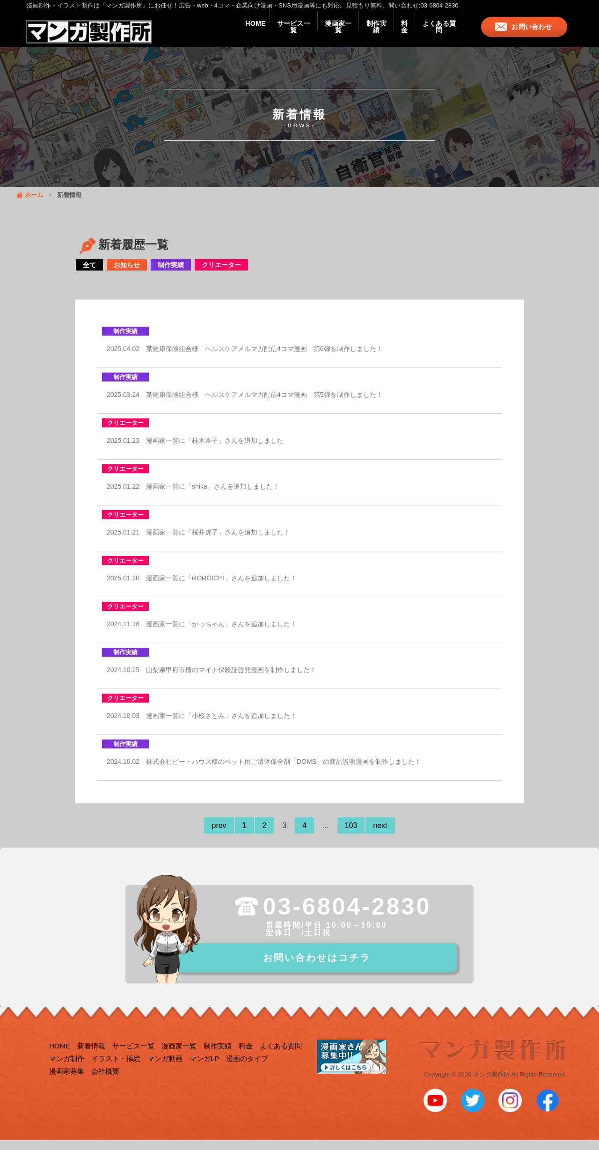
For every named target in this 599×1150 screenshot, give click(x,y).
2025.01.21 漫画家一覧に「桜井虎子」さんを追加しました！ (198, 541)
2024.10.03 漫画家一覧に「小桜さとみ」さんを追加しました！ (202, 725)
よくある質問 (434, 33)
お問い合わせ (533, 33)
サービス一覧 (249, 33)
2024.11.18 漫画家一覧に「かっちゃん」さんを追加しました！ (202, 633)
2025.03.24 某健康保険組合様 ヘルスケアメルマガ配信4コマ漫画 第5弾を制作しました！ (245, 404)
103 (351, 835)
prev (219, 835)
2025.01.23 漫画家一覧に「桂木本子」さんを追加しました (195, 450)
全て (89, 274)
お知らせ (127, 274)
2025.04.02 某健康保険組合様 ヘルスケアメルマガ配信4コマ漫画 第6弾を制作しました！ (245, 358)
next (380, 835)
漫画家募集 (66, 1083)
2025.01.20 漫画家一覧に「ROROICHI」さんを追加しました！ (202, 587)
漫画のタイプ (247, 1070)
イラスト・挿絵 (115, 1070)
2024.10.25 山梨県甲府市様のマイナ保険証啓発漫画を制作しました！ (211, 679)
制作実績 (351, 33)
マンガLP (204, 1070)
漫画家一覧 (304, 33)
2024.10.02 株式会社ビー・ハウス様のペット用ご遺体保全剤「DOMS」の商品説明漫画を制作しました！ (264, 771)
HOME (201, 33)
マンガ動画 (165, 1070)
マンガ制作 (66, 1070)
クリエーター (221, 274)
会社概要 (105, 1083)
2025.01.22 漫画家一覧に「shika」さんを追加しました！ (193, 495)
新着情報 (91, 1058)
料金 (390, 33)
